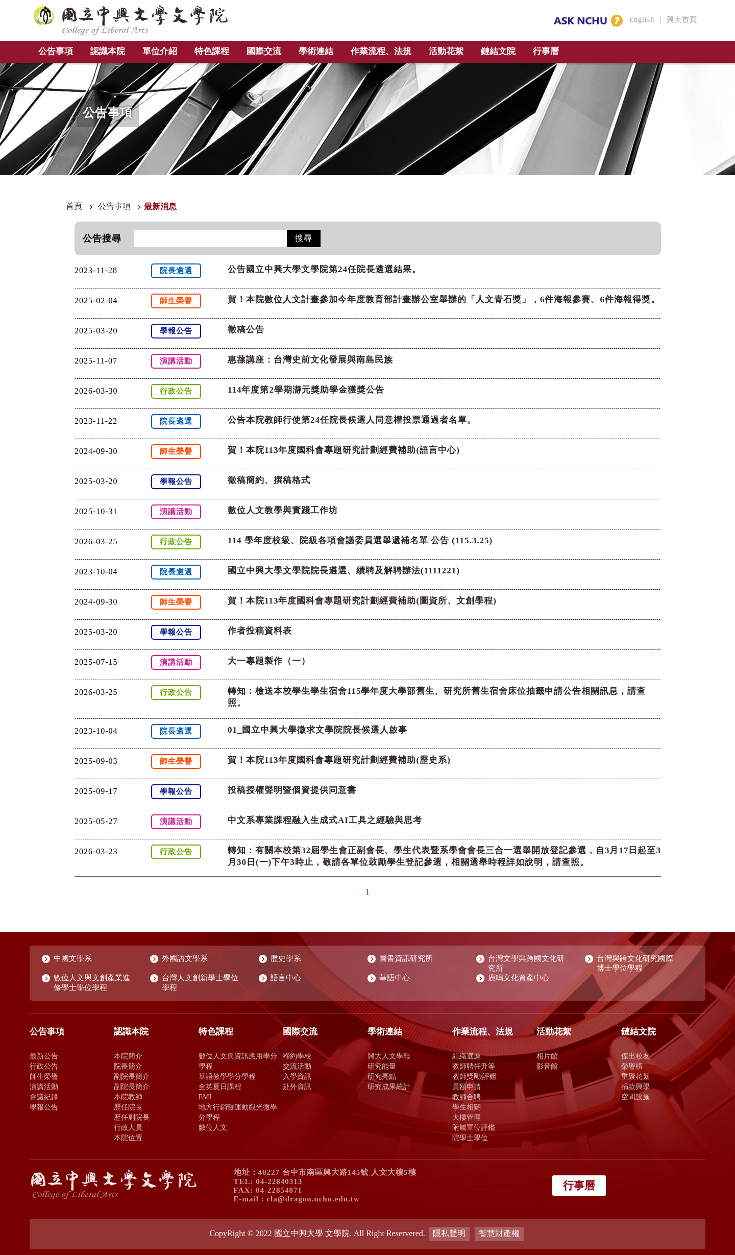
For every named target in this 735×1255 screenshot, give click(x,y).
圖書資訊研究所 (406, 958)
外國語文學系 (185, 958)
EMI (205, 1097)
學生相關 (466, 1107)
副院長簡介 (132, 1076)
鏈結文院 (498, 51)
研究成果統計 (389, 1086)
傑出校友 (635, 1056)
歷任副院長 (132, 1117)
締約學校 (297, 1056)
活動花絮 (446, 51)
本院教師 (128, 1097)
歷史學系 (286, 958)
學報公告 (44, 1107)
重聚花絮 (635, 1076)
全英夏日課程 (220, 1086)
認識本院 (107, 51)
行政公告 (44, 1066)
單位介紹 (159, 51)
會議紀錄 (44, 1097)
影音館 (547, 1066)
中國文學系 (73, 958)
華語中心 (394, 978)
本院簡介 (128, 1056)
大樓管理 (466, 1117)
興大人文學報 (389, 1056)
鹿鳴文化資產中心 (518, 978)
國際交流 (264, 51)
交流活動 (297, 1066)
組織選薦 (466, 1056)
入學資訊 (297, 1076)
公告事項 (55, 51)
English (641, 19)
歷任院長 (128, 1107)
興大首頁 (682, 19)
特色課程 (211, 51)
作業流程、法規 (381, 51)
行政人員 (128, 1127)
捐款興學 (635, 1086)
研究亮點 (382, 1076)
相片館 (547, 1056)
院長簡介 (128, 1066)
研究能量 (382, 1066)
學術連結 (316, 51)
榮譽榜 (632, 1066)
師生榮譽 (44, 1076)
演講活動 (44, 1086)
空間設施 (635, 1097)
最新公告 (44, 1056)
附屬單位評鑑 (473, 1127)
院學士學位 (470, 1137)
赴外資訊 (297, 1086)
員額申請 (466, 1086)
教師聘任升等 (473, 1066)
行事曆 (546, 51)
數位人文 (213, 1127)
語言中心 (286, 978)
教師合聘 (466, 1097)
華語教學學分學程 (227, 1076)
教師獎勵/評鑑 (474, 1076)
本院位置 (128, 1137)
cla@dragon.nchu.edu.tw (312, 1199)
